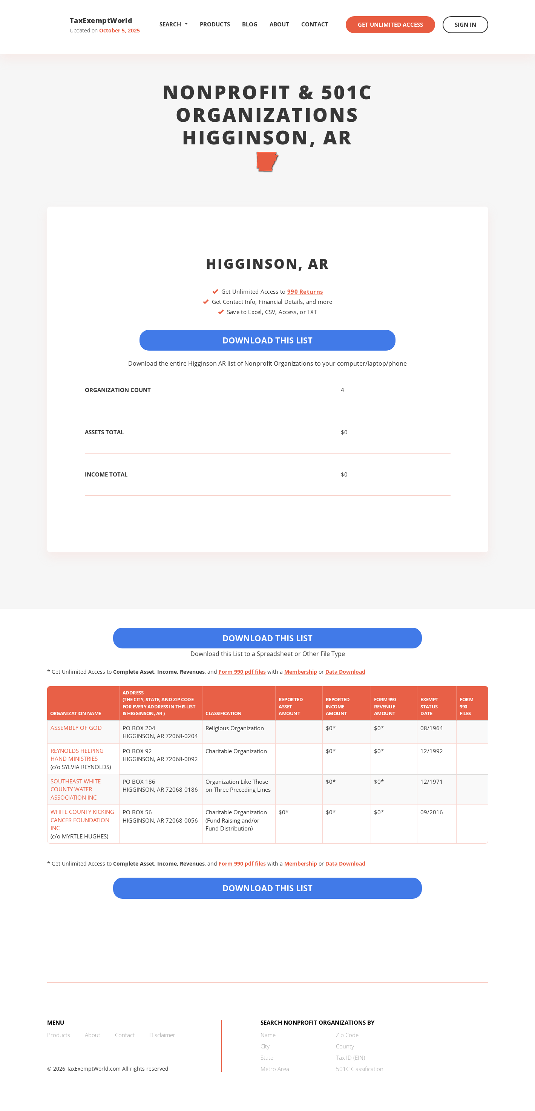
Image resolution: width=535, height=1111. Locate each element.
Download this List (267, 887)
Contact (314, 24)
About (279, 24)
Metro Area (275, 1069)
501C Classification (359, 1069)
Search (173, 24)
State (267, 1057)
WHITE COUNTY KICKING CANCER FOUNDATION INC (82, 820)
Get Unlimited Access (390, 24)
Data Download (345, 671)
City (265, 1046)
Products (215, 24)
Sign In (465, 24)
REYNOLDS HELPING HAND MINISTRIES (77, 754)
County (345, 1046)
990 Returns (305, 291)
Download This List (267, 340)
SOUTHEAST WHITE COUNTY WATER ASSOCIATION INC (76, 789)
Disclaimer (162, 1035)
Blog (250, 24)
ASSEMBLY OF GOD (76, 727)
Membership (300, 671)
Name (268, 1035)
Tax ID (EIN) (350, 1057)
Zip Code (347, 1035)
